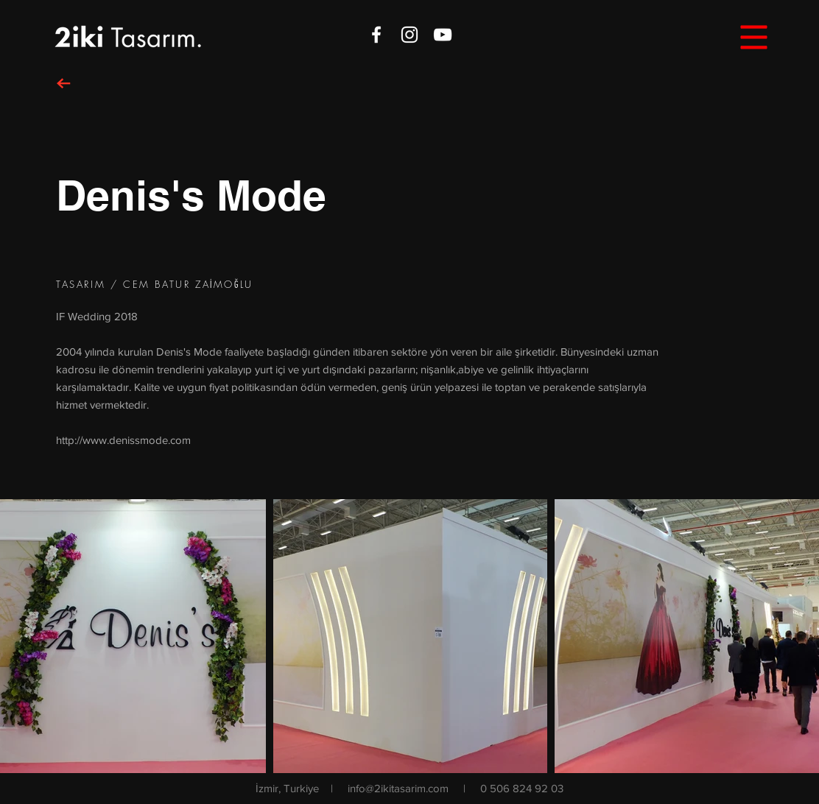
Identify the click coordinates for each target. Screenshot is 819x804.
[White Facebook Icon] (376, 35)
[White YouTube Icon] (443, 35)
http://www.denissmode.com (123, 440)
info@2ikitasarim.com (398, 788)
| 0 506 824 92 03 (513, 788)
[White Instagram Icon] (409, 35)
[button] (754, 37)
